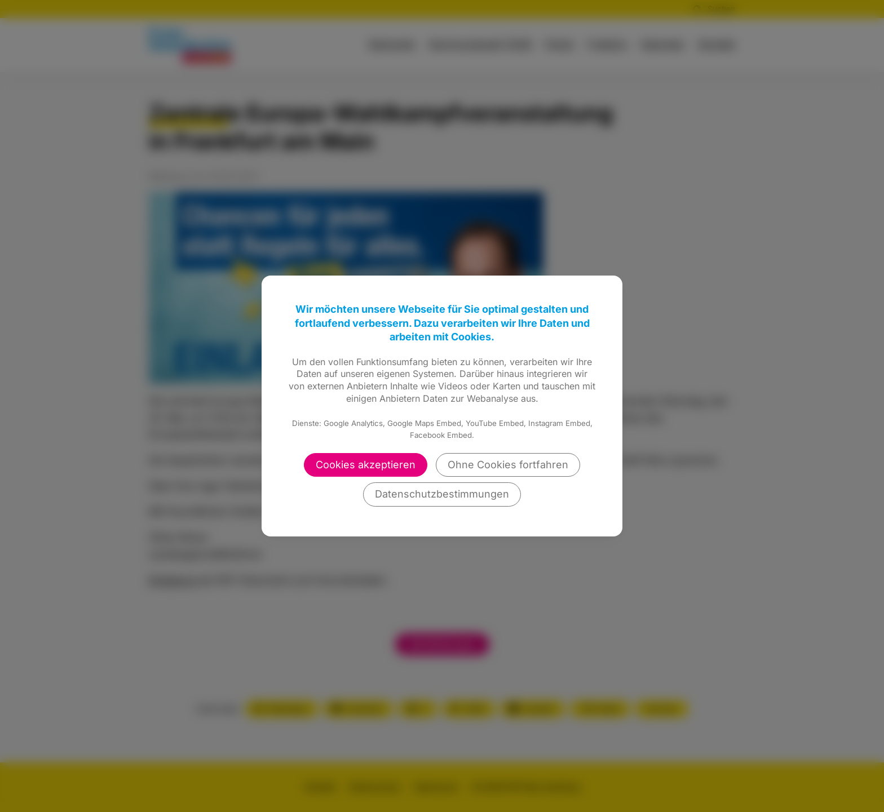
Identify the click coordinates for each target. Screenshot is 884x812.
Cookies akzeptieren (366, 465)
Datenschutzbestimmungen (442, 494)
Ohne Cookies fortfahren (508, 465)
